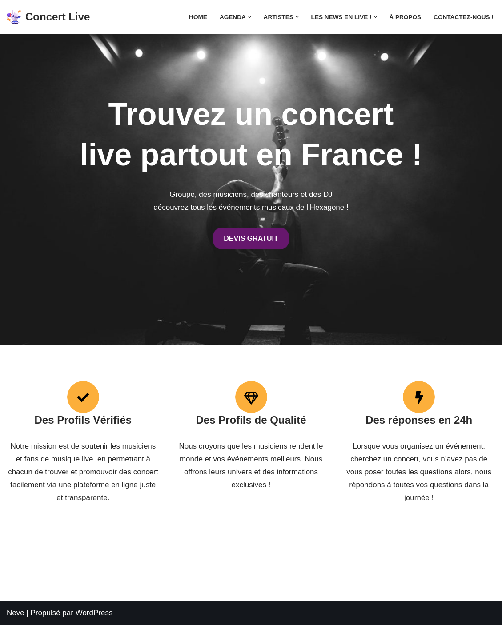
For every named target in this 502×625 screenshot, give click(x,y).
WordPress (94, 613)
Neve (15, 613)
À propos (405, 17)
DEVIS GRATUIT (251, 238)
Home (198, 17)
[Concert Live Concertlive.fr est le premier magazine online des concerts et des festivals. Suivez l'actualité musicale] (48, 17)
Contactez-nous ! (464, 17)
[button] (249, 17)
